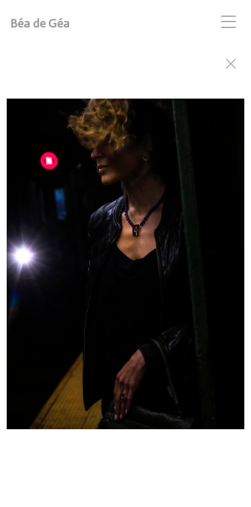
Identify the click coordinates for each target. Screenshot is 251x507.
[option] (125, 270)
